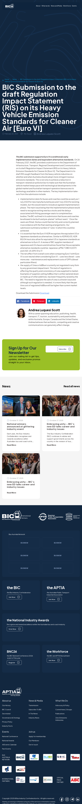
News (15, 79)
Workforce (67, 6)
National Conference (10, 736)
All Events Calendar (9, 745)
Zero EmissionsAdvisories (61, 719)
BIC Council (6, 709)
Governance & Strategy (11, 718)
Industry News (34, 718)
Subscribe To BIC (35, 709)
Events (74, 6)
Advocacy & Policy (62, 705)
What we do (46, 6)
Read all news (72, 386)
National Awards (8, 740)
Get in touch (33, 745)
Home (7, 79)
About (38, 6)
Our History (6, 705)
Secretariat (6, 713)
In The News (33, 713)
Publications (59, 713)
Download (44, 293)
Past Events (6, 749)
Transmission (33, 705)
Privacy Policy (7, 722)
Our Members (34, 740)
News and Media (56, 6)
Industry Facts (7, 726)
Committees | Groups (63, 709)
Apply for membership (37, 736)
